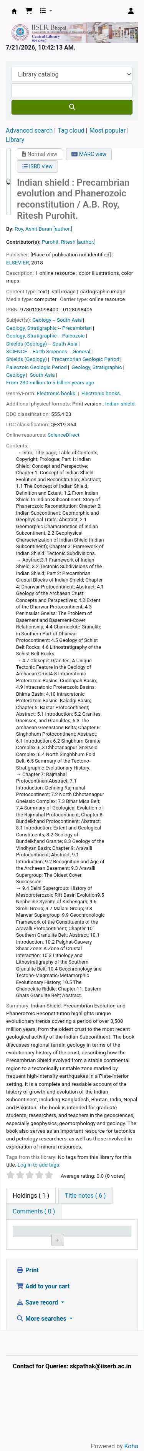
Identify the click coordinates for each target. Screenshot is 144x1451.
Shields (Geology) (26, 359)
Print (27, 1331)
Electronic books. (57, 393)
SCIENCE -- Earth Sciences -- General (48, 351)
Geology (15, 375)
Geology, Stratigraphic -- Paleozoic (45, 335)
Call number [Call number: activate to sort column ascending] (86, 1238)
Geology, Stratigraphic (96, 367)
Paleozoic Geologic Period (36, 367)
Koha (131, 1446)
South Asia (42, 375)
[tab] (85, 1196)
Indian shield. (120, 404)
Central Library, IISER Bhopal (56, 1275)
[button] (28, 11)
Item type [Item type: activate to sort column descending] (23, 1238)
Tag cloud (71, 130)
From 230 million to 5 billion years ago (50, 382)
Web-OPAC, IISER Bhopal (14, 11)
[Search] (72, 107)
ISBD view (37, 166)
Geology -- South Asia (57, 320)
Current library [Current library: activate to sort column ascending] (56, 1238)
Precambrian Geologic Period (85, 359)
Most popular (107, 130)
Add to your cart (43, 1347)
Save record (38, 1364)
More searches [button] (42, 1380)
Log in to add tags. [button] (39, 1165)
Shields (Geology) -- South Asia (42, 344)
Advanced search (29, 130)
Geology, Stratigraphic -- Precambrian (49, 328)
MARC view (88, 154)
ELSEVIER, (18, 262)
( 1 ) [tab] (31, 1195)
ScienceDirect (63, 435)
